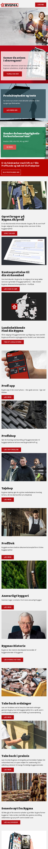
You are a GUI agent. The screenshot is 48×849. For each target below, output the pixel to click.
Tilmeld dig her (13, 74)
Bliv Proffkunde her (11, 172)
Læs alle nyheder (11, 822)
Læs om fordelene (11, 450)
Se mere (10, 147)
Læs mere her (12, 110)
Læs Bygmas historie (12, 660)
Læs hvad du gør (10, 289)
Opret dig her (9, 233)
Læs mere (7, 397)
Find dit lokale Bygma (12, 342)
